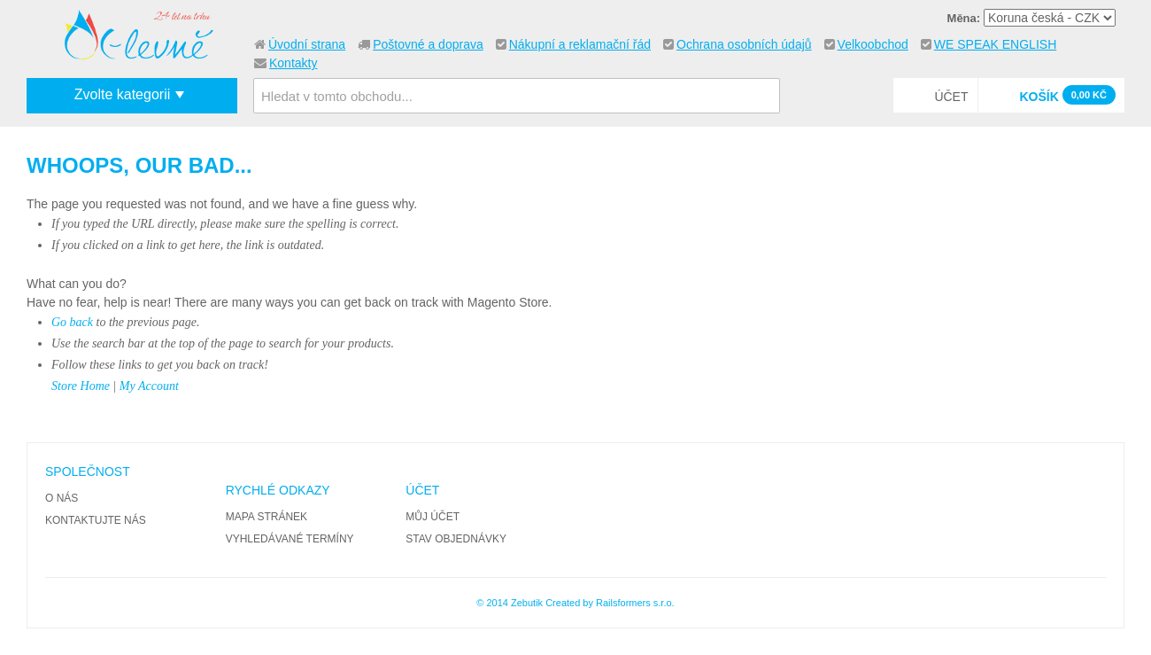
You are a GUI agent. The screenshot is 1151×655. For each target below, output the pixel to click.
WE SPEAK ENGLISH (995, 44)
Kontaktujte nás (95, 520)
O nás (61, 498)
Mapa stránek (266, 517)
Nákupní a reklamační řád (580, 44)
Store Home (80, 386)
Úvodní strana (306, 44)
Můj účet (433, 517)
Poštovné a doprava (428, 44)
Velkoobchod (873, 44)
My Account (149, 386)
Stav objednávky (456, 539)
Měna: (964, 18)
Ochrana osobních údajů (744, 44)
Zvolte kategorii (122, 94)
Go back (72, 322)
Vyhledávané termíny (290, 539)
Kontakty (293, 63)
